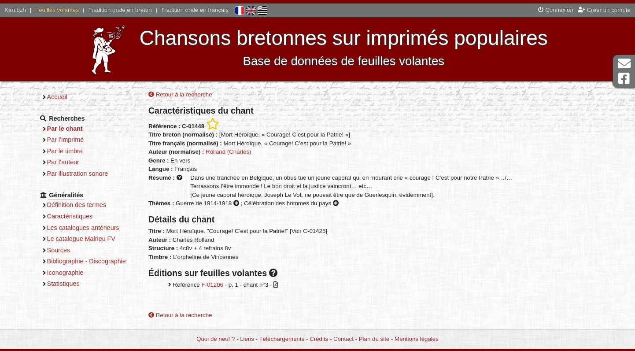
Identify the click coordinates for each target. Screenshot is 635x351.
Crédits (319, 339)
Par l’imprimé (65, 139)
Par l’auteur (63, 162)
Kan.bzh (15, 10)
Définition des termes (77, 204)
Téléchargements (282, 339)
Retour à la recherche (180, 94)
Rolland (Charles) (228, 151)
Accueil (57, 96)
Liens (247, 339)
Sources (58, 250)
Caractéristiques (70, 216)
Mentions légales (417, 339)
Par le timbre (65, 151)
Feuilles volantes (57, 10)
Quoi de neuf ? (215, 339)
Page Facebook (624, 78)
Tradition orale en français (195, 10)
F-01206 (212, 284)
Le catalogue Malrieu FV (81, 238)
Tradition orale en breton (119, 10)
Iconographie (65, 272)
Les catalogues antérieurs (83, 227)
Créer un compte (604, 10)
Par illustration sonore (77, 173)
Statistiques (63, 283)
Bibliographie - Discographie (86, 261)
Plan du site (374, 339)
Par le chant (65, 128)
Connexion (555, 10)
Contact (343, 339)
